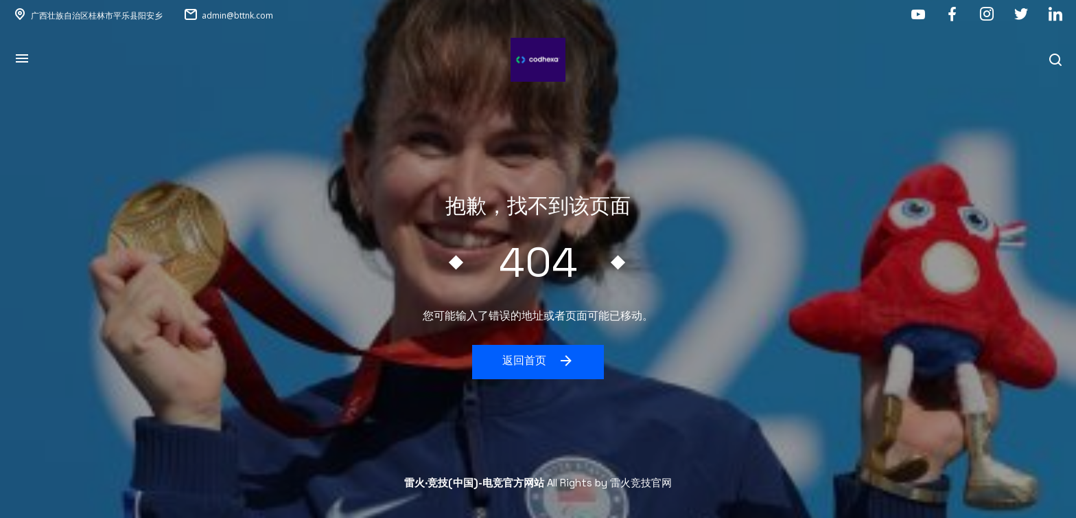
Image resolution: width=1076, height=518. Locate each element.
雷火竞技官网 (641, 482)
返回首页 (538, 360)
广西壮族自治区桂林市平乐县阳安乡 (97, 15)
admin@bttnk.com (237, 15)
